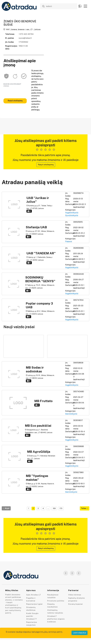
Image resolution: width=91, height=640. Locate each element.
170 (61, 508)
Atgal (6, 508)
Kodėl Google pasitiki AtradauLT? (32, 616)
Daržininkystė (71, 414)
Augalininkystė (71, 213)
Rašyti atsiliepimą (15, 101)
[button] (85, 6)
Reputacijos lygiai (34, 604)
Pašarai (68, 241)
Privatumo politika (55, 601)
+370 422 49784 (26, 34)
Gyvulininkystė (71, 215)
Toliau (84, 508)
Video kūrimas (74, 595)
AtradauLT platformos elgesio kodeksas (56, 619)
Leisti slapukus (79, 633)
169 (54, 508)
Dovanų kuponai (75, 604)
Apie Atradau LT (33, 595)
